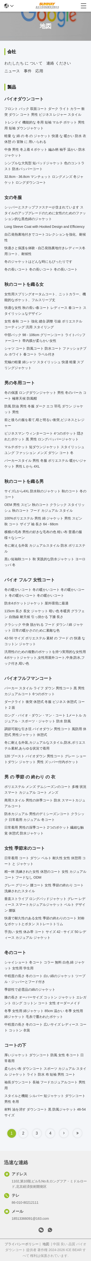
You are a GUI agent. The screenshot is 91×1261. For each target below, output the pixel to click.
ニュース (12, 71)
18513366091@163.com (30, 1218)
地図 (45, 1244)
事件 (28, 71)
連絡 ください (58, 63)
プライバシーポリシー (22, 1244)
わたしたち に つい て (23, 63)
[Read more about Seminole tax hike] (63, 1133)
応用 (39, 71)
